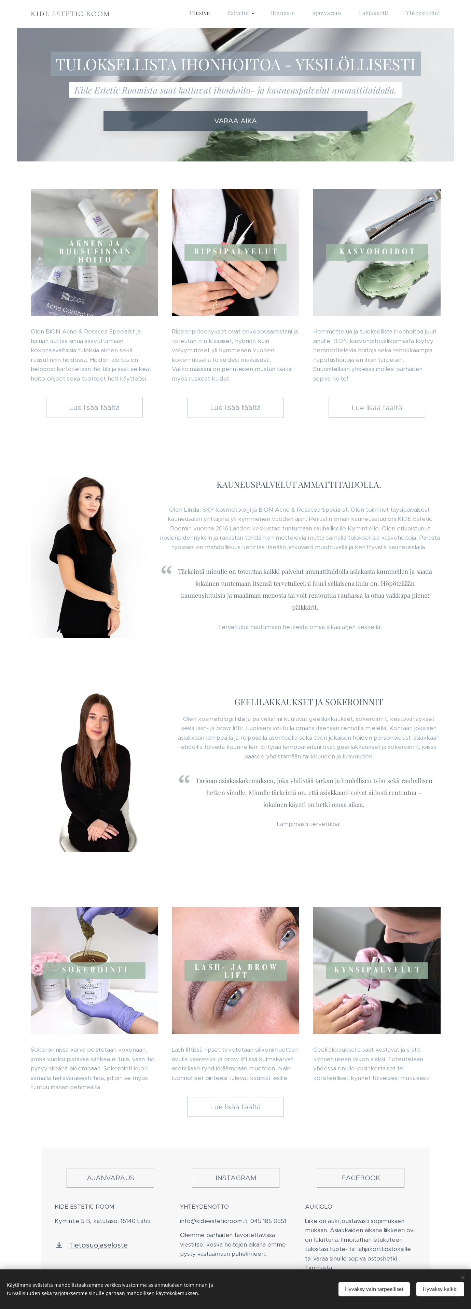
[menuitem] (355, 14)
